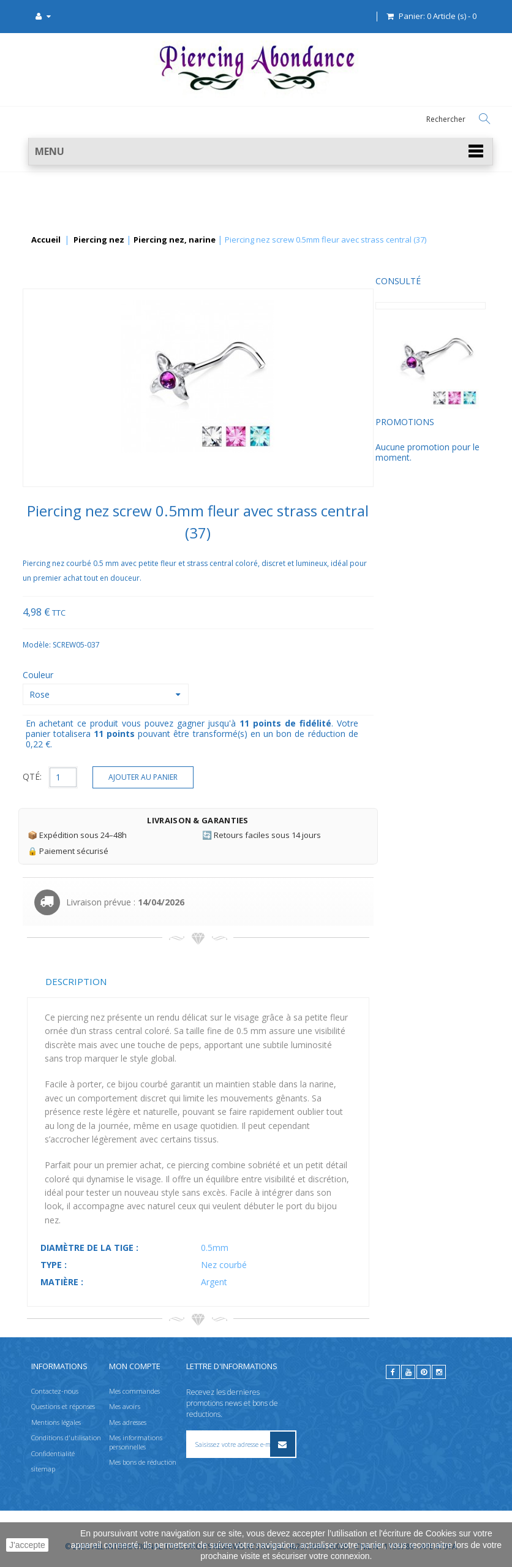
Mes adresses (127, 1422)
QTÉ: (147, 776)
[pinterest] (423, 1372)
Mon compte (134, 1366)
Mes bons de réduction (142, 1462)
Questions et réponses (63, 1406)
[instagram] (439, 1372)
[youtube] (408, 1372)
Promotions (56, 431)
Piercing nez (98, 240)
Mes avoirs (124, 1406)
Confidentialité (53, 1452)
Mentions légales (56, 1422)
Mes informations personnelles (135, 1442)
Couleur (154, 675)
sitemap (43, 1468)
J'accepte (27, 1545)
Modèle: (153, 645)
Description (191, 981)
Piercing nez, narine (175, 240)
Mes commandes (134, 1390)
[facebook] (393, 1372)
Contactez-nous (54, 1390)
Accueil (46, 240)
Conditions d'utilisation (66, 1437)
